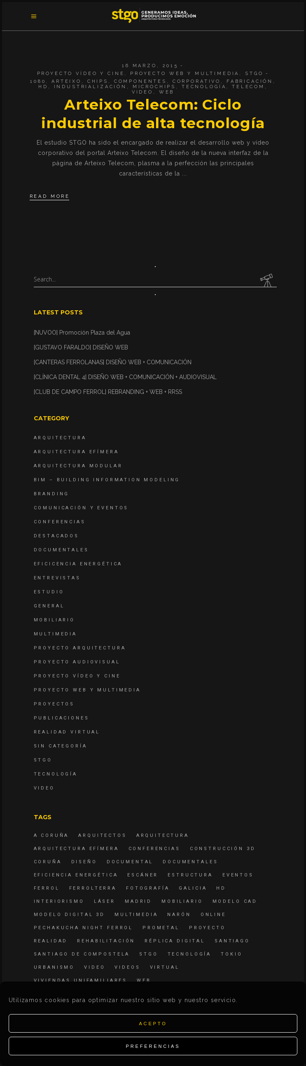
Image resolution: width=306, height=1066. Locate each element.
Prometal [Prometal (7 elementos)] (161, 927)
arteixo (66, 81)
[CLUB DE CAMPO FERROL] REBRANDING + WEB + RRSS (108, 392)
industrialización (90, 86)
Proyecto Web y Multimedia (184, 73)
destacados (56, 536)
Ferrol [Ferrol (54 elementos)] (47, 888)
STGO (254, 73)
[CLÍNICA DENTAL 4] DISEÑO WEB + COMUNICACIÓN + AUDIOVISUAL (125, 377)
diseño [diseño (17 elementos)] (84, 862)
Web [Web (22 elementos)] (144, 980)
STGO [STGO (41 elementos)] (148, 954)
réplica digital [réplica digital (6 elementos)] (175, 941)
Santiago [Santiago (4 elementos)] (232, 941)
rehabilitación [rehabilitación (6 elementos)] (106, 941)
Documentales (61, 550)
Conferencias (60, 522)
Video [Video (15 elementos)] (94, 967)
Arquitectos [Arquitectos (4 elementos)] (102, 835)
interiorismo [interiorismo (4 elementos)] (59, 901)
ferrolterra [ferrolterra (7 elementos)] (93, 888)
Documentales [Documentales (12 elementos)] (190, 862)
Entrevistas (57, 578)
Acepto (153, 1023)
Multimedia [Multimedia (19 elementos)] (136, 914)
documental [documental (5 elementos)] (130, 862)
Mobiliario (54, 620)
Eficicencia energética (78, 564)
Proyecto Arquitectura (80, 648)
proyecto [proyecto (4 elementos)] (207, 927)
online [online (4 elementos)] (213, 914)
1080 (38, 81)
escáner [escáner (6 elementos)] (142, 875)
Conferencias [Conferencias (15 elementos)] (154, 848)
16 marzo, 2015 (150, 65)
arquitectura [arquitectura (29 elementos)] (162, 835)
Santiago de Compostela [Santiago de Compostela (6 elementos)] (82, 954)
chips (97, 81)
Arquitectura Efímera (76, 452)
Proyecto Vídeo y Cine (81, 73)
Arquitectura (60, 437)
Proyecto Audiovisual (77, 662)
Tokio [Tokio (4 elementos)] (231, 954)
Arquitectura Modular (78, 466)
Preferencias (153, 1046)
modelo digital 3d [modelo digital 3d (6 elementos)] (69, 914)
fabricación (250, 81)
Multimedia (55, 634)
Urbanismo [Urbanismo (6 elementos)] (54, 967)
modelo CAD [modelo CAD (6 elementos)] (235, 901)
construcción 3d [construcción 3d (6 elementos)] (223, 848)
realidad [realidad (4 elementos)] (51, 941)
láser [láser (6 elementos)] (104, 901)
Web (167, 92)
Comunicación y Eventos (81, 508)
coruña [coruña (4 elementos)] (48, 862)
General (49, 606)
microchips (154, 86)
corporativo (197, 81)
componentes (140, 81)
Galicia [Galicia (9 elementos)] (193, 888)
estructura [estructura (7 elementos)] (190, 875)
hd (43, 86)
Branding (52, 494)
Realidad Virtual (67, 732)
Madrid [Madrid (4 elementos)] (138, 901)
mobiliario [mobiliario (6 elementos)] (182, 901)
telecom (248, 86)
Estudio (49, 592)
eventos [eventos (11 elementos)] (238, 875)
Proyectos (54, 704)
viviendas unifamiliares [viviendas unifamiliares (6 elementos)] (81, 980)
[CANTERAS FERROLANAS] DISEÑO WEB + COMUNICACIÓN (113, 362)
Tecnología (204, 86)
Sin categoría (60, 746)
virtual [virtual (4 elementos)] (165, 967)
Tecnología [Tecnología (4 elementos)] (190, 954)
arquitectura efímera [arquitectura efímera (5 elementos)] (76, 848)
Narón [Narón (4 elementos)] (179, 914)
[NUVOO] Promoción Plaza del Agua (82, 332)
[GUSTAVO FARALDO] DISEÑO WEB (81, 347)
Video (142, 92)
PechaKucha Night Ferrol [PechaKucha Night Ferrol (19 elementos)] (83, 927)
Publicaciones (61, 718)
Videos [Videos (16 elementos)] (127, 967)
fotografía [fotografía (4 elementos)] (148, 888)
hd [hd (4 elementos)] (221, 888)
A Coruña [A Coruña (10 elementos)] (51, 835)
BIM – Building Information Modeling (107, 480)
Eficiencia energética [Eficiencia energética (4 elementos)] (76, 875)
